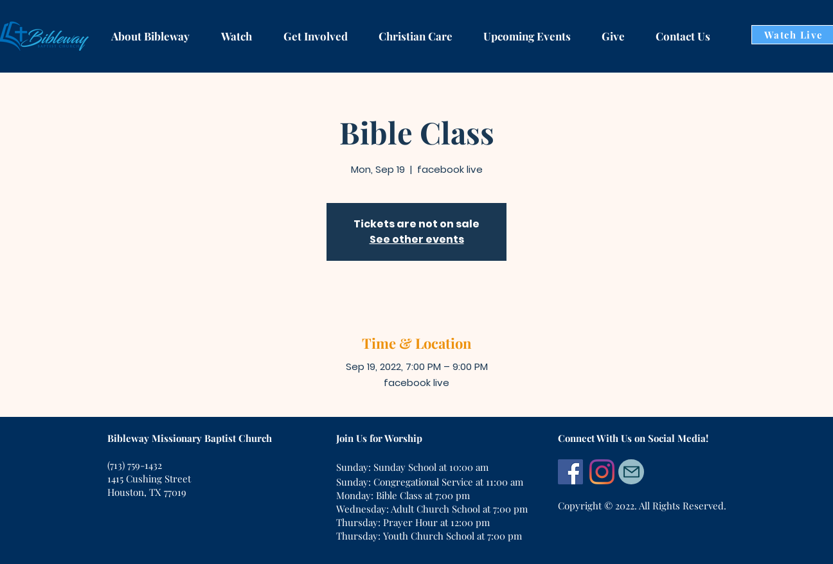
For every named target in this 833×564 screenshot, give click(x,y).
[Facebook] (570, 471)
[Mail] (631, 471)
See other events (417, 239)
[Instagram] (601, 471)
